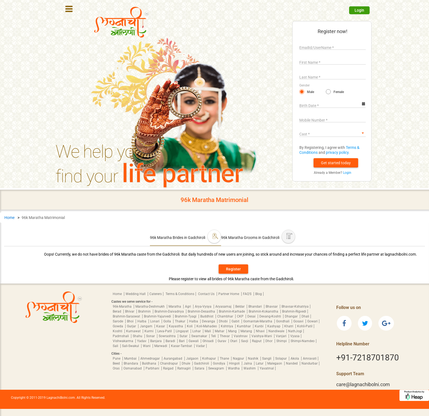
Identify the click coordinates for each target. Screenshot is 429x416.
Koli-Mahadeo (207, 326)
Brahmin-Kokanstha (264, 311)
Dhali (305, 316)
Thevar (225, 336)
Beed (117, 363)
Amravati (310, 358)
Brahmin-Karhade (232, 311)
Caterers (155, 294)
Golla (167, 321)
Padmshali (121, 336)
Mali (208, 331)
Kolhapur (209, 358)
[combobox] (332, 133)
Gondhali (283, 321)
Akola (295, 358)
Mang (232, 331)
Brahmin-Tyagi (186, 316)
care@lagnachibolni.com (363, 384)
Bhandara (131, 363)
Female (339, 92)
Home (9, 217)
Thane (225, 358)
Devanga (209, 321)
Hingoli (234, 363)
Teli (214, 336)
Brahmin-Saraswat (127, 316)
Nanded (292, 363)
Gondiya (219, 363)
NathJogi (295, 331)
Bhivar (130, 311)
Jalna (248, 363)
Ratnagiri (184, 368)
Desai (251, 316)
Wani (147, 346)
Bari (182, 341)
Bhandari (255, 306)
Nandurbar (310, 363)
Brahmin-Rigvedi (294, 311)
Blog (258, 294)
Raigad (168, 368)
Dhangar (291, 316)
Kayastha (176, 326)
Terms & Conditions (180, 294)
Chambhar (225, 316)
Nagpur (239, 358)
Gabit (235, 321)
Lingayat (182, 331)
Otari (234, 341)
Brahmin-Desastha (202, 311)
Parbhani (153, 368)
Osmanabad (133, 368)
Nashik (253, 358)
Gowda (118, 326)
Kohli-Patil (304, 326)
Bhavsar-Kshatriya (295, 306)
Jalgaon (192, 358)
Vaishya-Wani (262, 336)
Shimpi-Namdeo (303, 341)
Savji (245, 341)
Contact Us (206, 294)
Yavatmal (267, 368)
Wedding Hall (136, 294)
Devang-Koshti (270, 316)
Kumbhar (244, 326)
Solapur (281, 358)
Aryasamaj (223, 306)
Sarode (118, 321)
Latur (260, 363)
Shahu (138, 336)
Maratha (175, 306)
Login (359, 10)
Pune (117, 358)
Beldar (240, 306)
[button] (336, 162)
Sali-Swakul (131, 346)
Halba (142, 321)
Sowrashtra (167, 336)
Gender (304, 85)
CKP (240, 316)
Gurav (222, 341)
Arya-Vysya (203, 306)
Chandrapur (169, 363)
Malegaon (275, 363)
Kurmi (149, 331)
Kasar (161, 326)
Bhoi (130, 321)
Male (310, 92)
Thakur (180, 321)
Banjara (156, 341)
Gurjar (132, 326)
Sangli (267, 358)
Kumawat (133, 331)
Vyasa (295, 336)
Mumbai (130, 358)
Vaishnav (241, 336)
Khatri (289, 326)
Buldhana (149, 363)
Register (233, 269)
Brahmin (145, 311)
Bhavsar (272, 306)
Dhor (269, 341)
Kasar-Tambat (182, 346)
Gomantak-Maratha (258, 321)
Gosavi (298, 321)
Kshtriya (227, 326)
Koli (190, 326)
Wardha (234, 368)
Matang (246, 331)
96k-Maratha (122, 306)
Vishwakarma (123, 341)
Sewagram (216, 368)
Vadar (200, 346)
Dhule (186, 363)
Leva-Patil (165, 331)
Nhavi (260, 331)
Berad (117, 311)
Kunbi (259, 326)
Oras (116, 368)
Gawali (194, 341)
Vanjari (281, 336)
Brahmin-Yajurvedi (158, 316)
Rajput (257, 341)
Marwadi (161, 346)
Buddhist (207, 316)
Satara (200, 368)
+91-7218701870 (367, 357)
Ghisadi (208, 341)
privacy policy (337, 152)
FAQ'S (247, 294)
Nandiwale (276, 331)
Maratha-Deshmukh (150, 306)
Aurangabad (173, 358)
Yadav (142, 341)
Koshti (118, 331)
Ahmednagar (150, 358)
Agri (188, 306)
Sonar (151, 336)
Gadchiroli (202, 363)
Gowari (312, 321)
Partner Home (229, 294)
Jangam (146, 326)
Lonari (155, 321)
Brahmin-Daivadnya (170, 311)
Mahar (220, 331)
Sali (116, 346)
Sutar (183, 336)
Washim (250, 368)
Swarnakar (199, 336)
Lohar (197, 331)
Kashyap (274, 326)
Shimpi (282, 341)
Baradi (171, 341)
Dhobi (223, 321)
